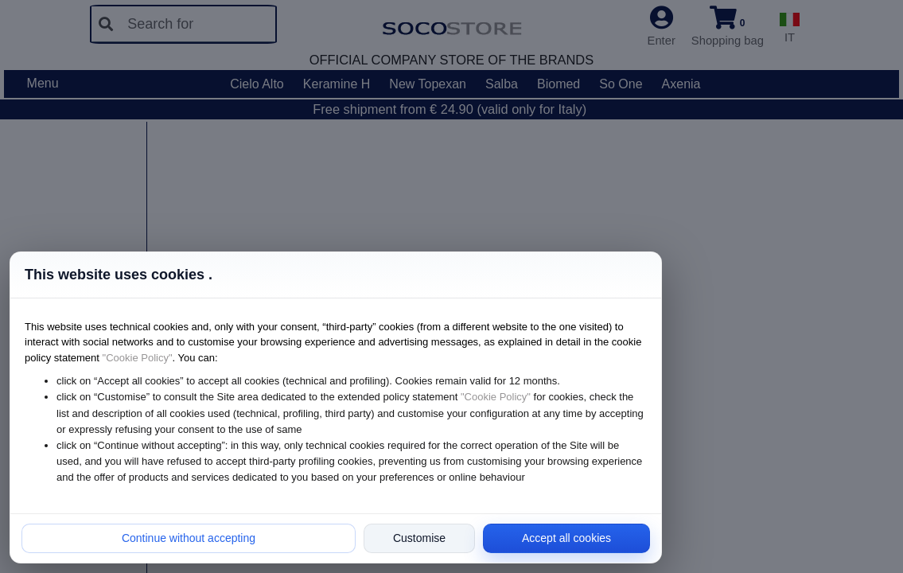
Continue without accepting (188, 538)
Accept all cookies (566, 538)
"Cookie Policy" (138, 358)
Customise (419, 538)
